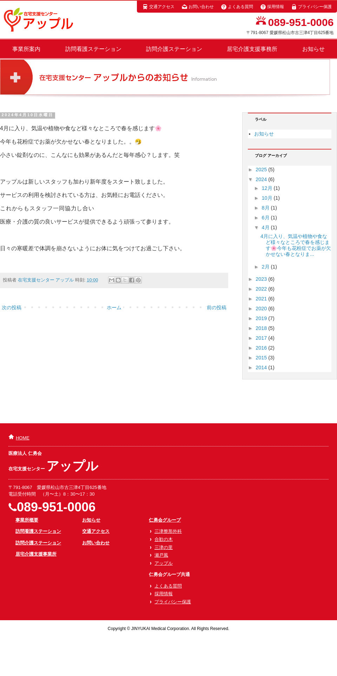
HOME (22, 437)
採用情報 (272, 7)
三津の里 (163, 547)
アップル (163, 563)
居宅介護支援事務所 (252, 49)
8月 (266, 208)
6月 (266, 217)
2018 (262, 328)
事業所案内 (26, 49)
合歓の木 (163, 539)
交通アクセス (158, 7)
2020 (262, 308)
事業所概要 (26, 520)
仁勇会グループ (165, 520)
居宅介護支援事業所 (36, 554)
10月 (268, 198)
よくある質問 (237, 7)
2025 (262, 169)
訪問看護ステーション (93, 49)
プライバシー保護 (311, 7)
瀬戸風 (161, 555)
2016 (262, 348)
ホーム (114, 307)
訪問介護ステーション (174, 49)
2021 (262, 298)
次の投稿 (11, 307)
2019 (262, 318)
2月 (266, 267)
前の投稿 (216, 307)
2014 (262, 367)
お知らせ (313, 49)
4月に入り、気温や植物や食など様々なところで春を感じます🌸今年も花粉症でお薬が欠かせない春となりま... (295, 245)
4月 (266, 227)
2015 (262, 357)
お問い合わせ (197, 7)
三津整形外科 (168, 531)
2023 (262, 279)
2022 (262, 289)
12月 (268, 188)
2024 (262, 179)
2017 (262, 338)
